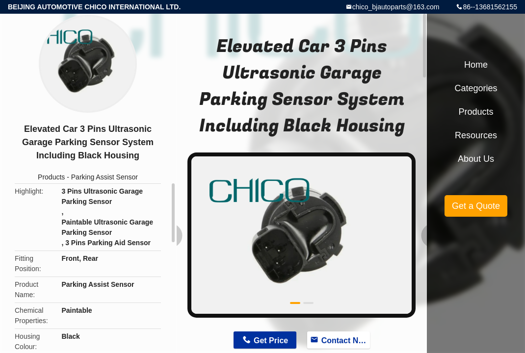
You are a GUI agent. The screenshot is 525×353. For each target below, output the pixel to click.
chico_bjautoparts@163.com (396, 7)
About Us (476, 159)
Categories (475, 88)
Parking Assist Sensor (104, 177)
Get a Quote (476, 206)
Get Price (271, 340)
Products (51, 177)
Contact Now (345, 340)
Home (476, 65)
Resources (476, 135)
